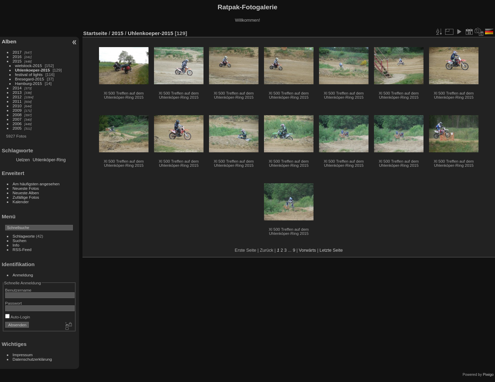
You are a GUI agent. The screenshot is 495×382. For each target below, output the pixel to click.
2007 (17, 119)
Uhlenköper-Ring (49, 159)
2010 (17, 105)
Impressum (23, 354)
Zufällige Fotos (26, 197)
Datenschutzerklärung (32, 359)
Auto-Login (17, 317)
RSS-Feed (22, 249)
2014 (17, 88)
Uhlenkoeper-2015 (32, 70)
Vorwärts (307, 250)
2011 (17, 101)
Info (16, 245)
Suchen (19, 240)
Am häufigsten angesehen (36, 184)
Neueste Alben (26, 192)
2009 (17, 110)
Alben (9, 41)
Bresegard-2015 (29, 79)
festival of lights (29, 74)
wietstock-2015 (28, 65)
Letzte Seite (331, 250)
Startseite (95, 33)
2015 (17, 61)
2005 (17, 128)
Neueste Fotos (26, 188)
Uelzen (23, 159)
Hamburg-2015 (28, 83)
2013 (17, 92)
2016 (17, 56)
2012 (17, 97)
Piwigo (488, 374)
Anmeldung (23, 275)
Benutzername (18, 290)
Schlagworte (24, 236)
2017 (17, 52)
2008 (17, 114)
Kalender (21, 201)
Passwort (13, 303)
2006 (17, 123)
